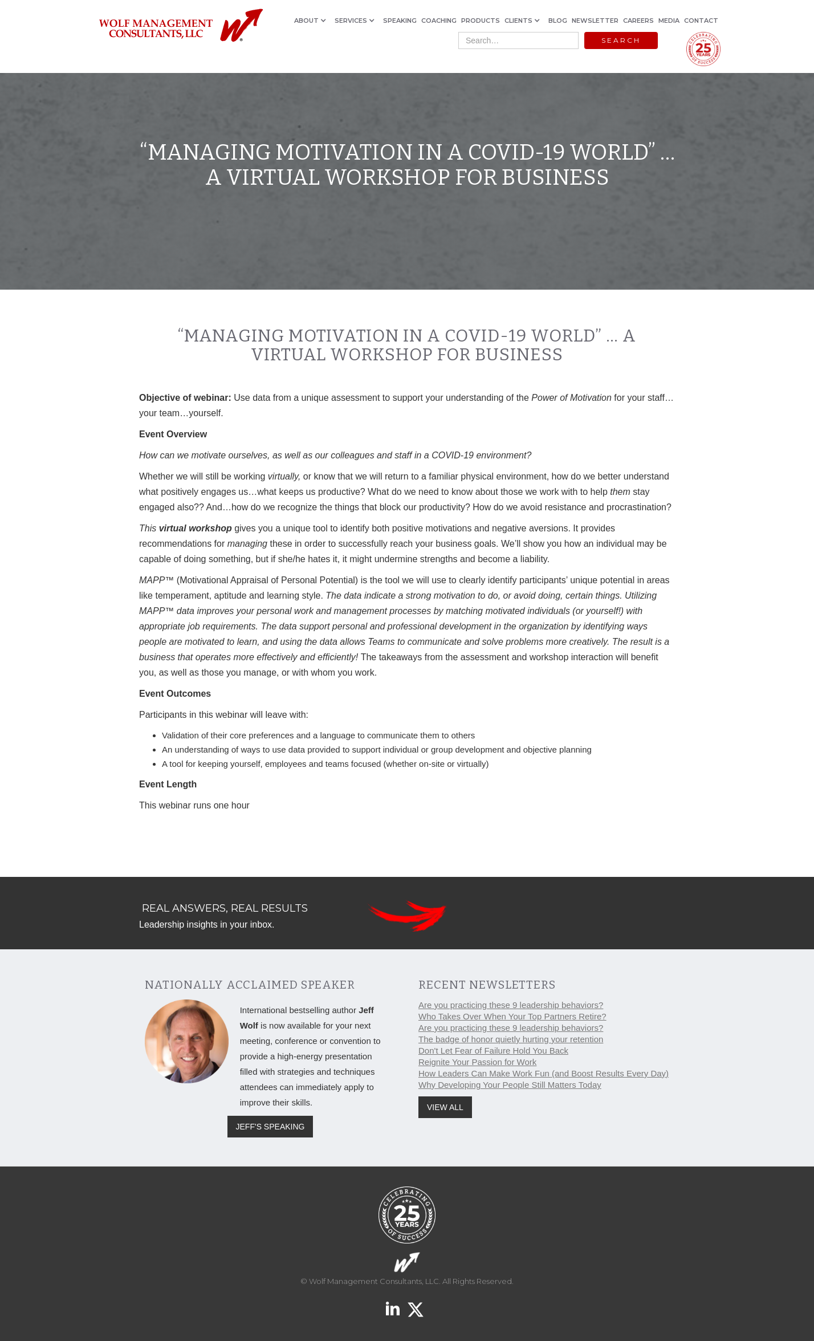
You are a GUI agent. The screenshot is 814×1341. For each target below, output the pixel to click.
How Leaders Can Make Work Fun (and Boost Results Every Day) (543, 1073)
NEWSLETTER (595, 21)
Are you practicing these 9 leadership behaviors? (510, 1005)
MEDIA (668, 21)
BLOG (557, 21)
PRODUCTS (480, 21)
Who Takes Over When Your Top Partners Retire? (512, 1016)
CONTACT (701, 21)
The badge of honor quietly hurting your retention (510, 1039)
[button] (312, 20)
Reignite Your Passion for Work (477, 1062)
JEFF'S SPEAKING (270, 1126)
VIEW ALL (445, 1107)
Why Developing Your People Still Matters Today (509, 1085)
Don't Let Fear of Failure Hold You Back (493, 1050)
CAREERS (638, 21)
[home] (180, 26)
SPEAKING (400, 21)
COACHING (439, 21)
